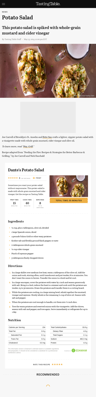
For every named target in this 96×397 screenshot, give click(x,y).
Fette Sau (47, 136)
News (5, 12)
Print (37, 178)
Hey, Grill (28, 146)
